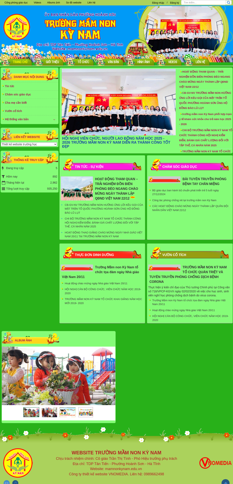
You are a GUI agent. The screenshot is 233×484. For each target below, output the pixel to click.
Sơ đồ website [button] (73, 2)
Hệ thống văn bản (17, 119)
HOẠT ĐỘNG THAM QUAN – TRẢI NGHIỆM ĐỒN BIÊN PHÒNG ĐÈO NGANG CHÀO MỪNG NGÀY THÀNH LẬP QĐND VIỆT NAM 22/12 (204, 79)
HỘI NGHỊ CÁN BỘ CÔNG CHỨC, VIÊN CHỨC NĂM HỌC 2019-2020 (103, 291)
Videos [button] (37, 2)
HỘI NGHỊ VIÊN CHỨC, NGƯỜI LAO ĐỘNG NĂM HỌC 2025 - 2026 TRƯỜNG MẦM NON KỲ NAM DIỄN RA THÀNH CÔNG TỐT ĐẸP (116, 142)
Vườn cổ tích (13, 111)
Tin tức (9, 86)
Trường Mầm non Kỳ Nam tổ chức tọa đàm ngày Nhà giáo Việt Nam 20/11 (100, 272)
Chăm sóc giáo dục (18, 94)
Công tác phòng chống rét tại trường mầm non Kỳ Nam (184, 200)
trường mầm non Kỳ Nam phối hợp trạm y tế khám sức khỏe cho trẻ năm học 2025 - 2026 (205, 119)
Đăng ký (174, 2)
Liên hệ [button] (91, 2)
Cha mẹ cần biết (16, 102)
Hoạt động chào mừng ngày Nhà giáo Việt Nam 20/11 (96, 283)
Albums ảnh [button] (53, 2)
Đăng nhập (158, 2)
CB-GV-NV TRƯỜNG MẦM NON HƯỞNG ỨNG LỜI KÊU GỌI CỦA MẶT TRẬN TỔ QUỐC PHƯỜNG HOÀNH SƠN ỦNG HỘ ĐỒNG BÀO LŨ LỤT (205, 100)
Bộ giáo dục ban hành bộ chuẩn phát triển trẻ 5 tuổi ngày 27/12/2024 (185, 192)
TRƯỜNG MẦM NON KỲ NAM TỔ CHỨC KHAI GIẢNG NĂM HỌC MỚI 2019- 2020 (103, 301)
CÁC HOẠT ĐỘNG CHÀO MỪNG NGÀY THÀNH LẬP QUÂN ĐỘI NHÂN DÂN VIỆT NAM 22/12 (190, 208)
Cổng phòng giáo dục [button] (16, 2)
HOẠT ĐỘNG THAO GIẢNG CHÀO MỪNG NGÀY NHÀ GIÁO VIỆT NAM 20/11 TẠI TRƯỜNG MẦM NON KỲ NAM (103, 234)
